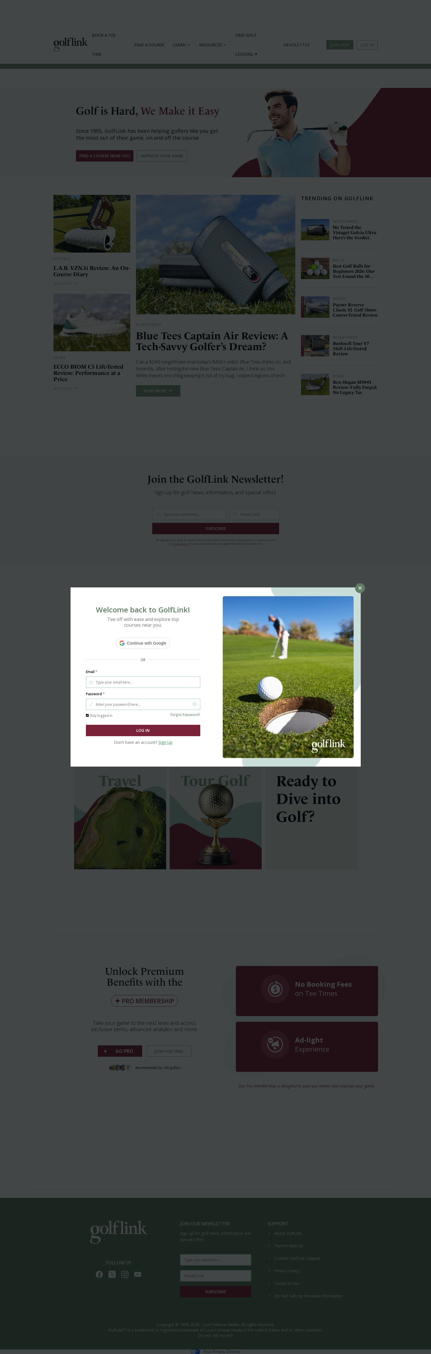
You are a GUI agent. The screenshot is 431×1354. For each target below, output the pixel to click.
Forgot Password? (185, 714)
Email (91, 672)
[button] (143, 643)
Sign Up (165, 742)
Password (95, 694)
